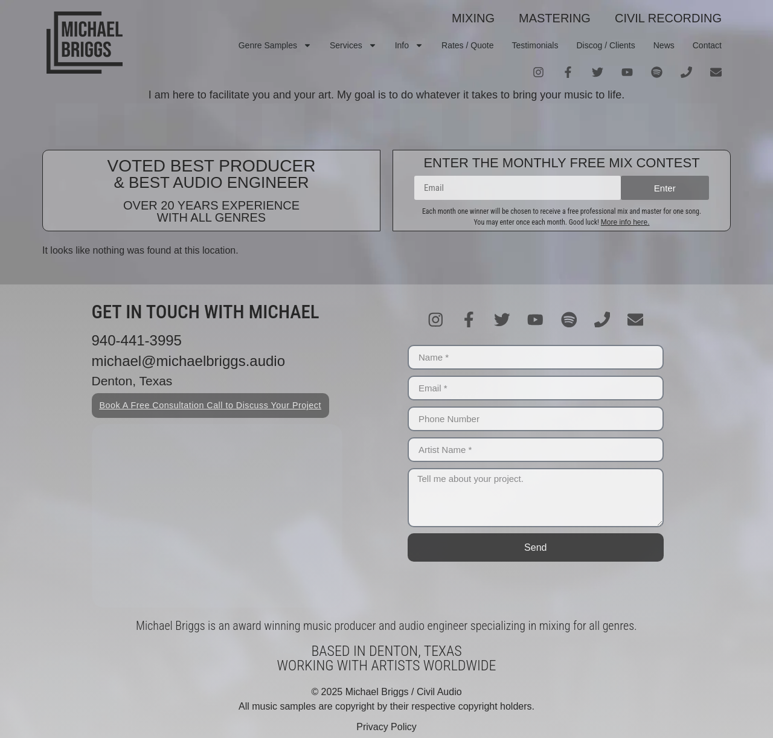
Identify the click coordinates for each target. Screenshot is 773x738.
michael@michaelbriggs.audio (189, 361)
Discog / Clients (605, 45)
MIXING (473, 18)
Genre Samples (275, 45)
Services (353, 45)
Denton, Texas (132, 381)
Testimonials (535, 45)
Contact (707, 45)
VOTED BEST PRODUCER (211, 165)
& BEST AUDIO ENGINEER (211, 182)
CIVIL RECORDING (668, 18)
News (664, 45)
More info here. (625, 222)
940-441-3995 (137, 340)
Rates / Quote (467, 45)
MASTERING (555, 18)
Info (409, 45)
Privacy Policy (386, 727)
